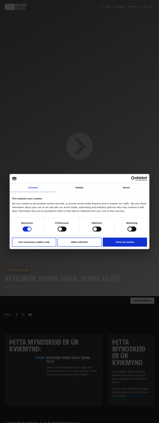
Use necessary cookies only (34, 242)
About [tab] (126, 187)
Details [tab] (79, 187)
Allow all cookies (125, 242)
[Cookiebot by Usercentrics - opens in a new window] (133, 178)
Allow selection (79, 242)
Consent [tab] (33, 187)
